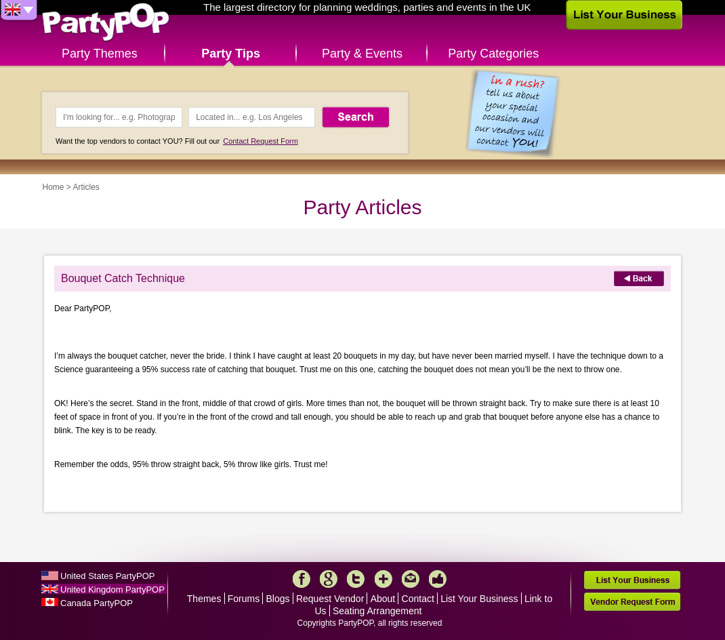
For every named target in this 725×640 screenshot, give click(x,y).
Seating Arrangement (377, 610)
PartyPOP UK (105, 23)
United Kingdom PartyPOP (112, 589)
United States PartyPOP (107, 576)
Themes (204, 598)
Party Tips (230, 53)
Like (438, 579)
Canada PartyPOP (96, 603)
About (383, 598)
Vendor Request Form (632, 602)
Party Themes (100, 53)
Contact (418, 598)
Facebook (301, 579)
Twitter (356, 579)
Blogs (278, 598)
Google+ (328, 579)
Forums (244, 598)
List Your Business (479, 598)
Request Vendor (330, 598)
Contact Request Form (260, 141)
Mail (410, 579)
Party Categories (493, 53)
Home (53, 187)
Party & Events (362, 53)
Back (639, 278)
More (383, 579)
